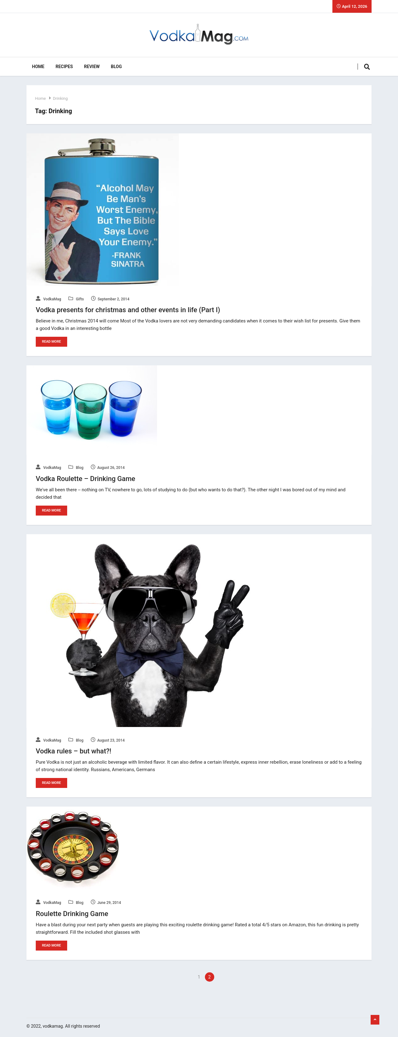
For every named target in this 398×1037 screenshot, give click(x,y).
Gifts (76, 299)
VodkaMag (48, 299)
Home (38, 66)
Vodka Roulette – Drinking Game (85, 478)
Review (92, 66)
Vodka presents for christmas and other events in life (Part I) (128, 310)
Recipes (64, 66)
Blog (116, 66)
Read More (51, 342)
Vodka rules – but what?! (73, 751)
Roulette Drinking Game (72, 913)
